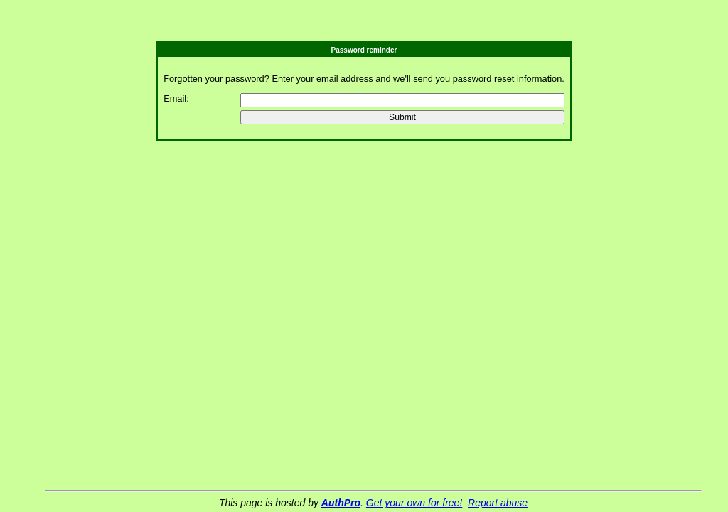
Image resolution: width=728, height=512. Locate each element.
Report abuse (498, 502)
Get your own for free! (414, 502)
